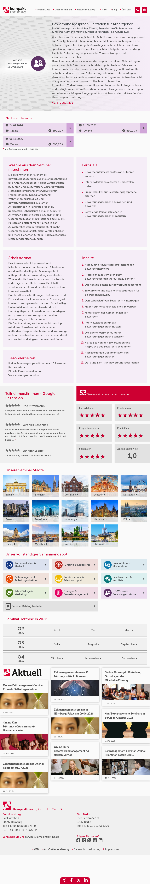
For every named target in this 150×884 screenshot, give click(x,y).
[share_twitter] (78, 880)
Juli (57, 644)
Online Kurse (42, 9)
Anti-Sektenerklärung (55, 849)
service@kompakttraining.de (42, 836)
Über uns (125, 9)
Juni (129, 630)
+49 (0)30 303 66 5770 (95, 826)
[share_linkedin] (86, 880)
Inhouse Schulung (85, 9)
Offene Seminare (62, 9)
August (93, 644)
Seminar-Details (62, 103)
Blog (113, 9)
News (104, 9)
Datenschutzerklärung (85, 849)
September (129, 644)
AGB (35, 849)
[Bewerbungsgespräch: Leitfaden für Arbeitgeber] (137, 10)
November (93, 658)
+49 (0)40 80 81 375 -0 (22, 826)
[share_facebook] (71, 880)
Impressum (111, 849)
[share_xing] (64, 880)
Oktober (57, 658)
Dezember (129, 658)
